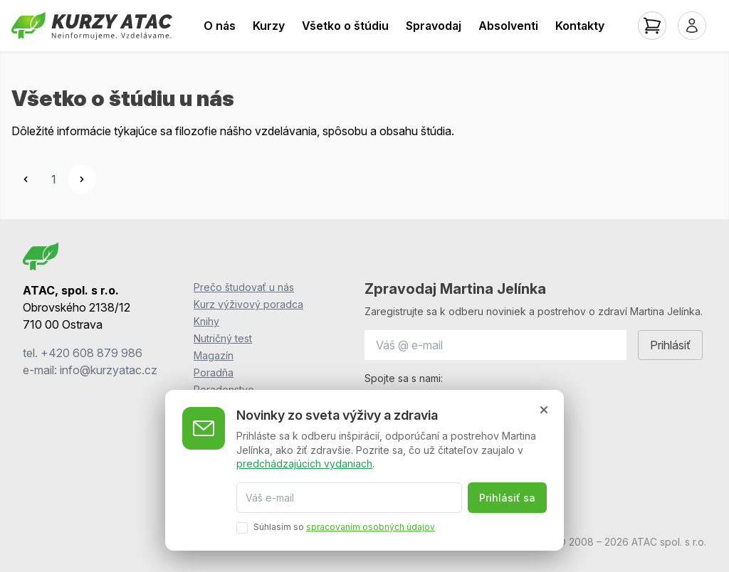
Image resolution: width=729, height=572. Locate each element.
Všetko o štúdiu (345, 25)
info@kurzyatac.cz (108, 370)
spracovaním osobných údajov (370, 526)
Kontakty (579, 25)
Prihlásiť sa (507, 498)
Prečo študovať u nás (244, 287)
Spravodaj (433, 25)
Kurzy (269, 25)
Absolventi (508, 25)
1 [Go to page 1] (53, 179)
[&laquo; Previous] (25, 179)
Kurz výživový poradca (248, 304)
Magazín (214, 355)
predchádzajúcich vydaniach (304, 463)
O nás (220, 25)
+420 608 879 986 (91, 353)
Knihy (206, 321)
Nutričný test (223, 338)
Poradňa (214, 372)
